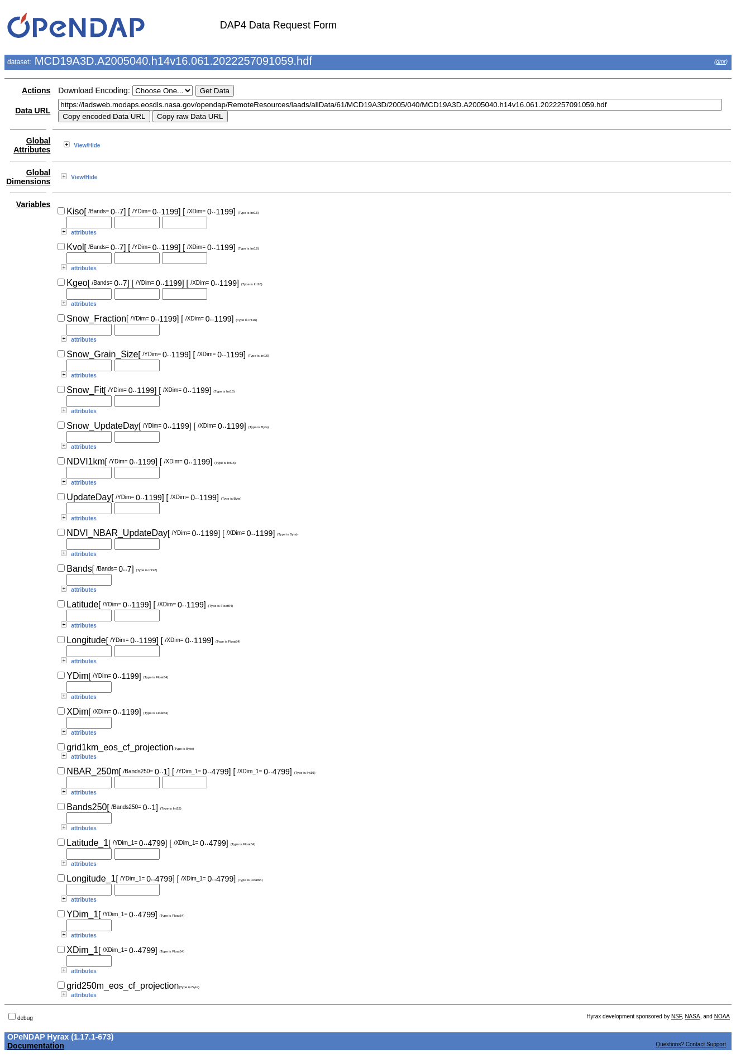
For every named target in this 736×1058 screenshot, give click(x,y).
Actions (36, 90)
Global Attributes (31, 145)
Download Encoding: (94, 90)
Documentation (35, 1045)
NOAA (722, 1016)
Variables (33, 204)
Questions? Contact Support (691, 1044)
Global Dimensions (28, 177)
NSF (676, 1016)
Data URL (32, 110)
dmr (720, 62)
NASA (692, 1016)
